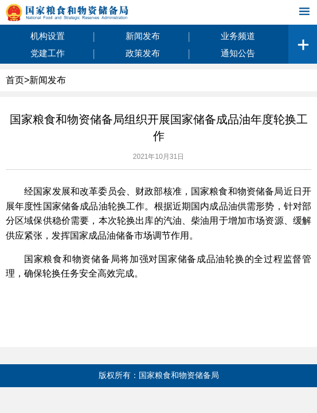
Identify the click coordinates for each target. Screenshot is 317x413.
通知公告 (238, 53)
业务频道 (238, 36)
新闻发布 (143, 36)
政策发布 (143, 53)
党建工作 (47, 53)
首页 (15, 80)
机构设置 (47, 36)
